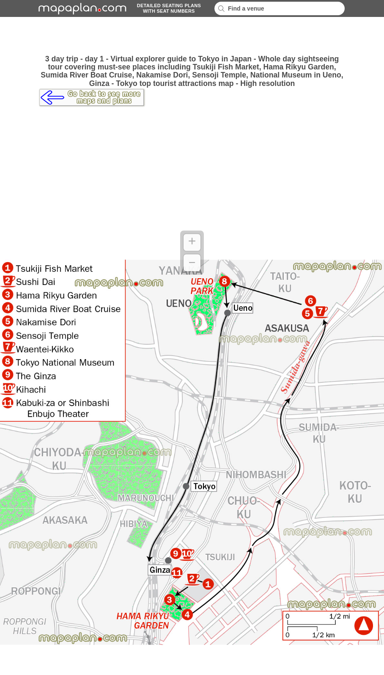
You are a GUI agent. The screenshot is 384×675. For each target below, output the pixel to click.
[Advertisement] (192, 36)
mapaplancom (81, 8)
